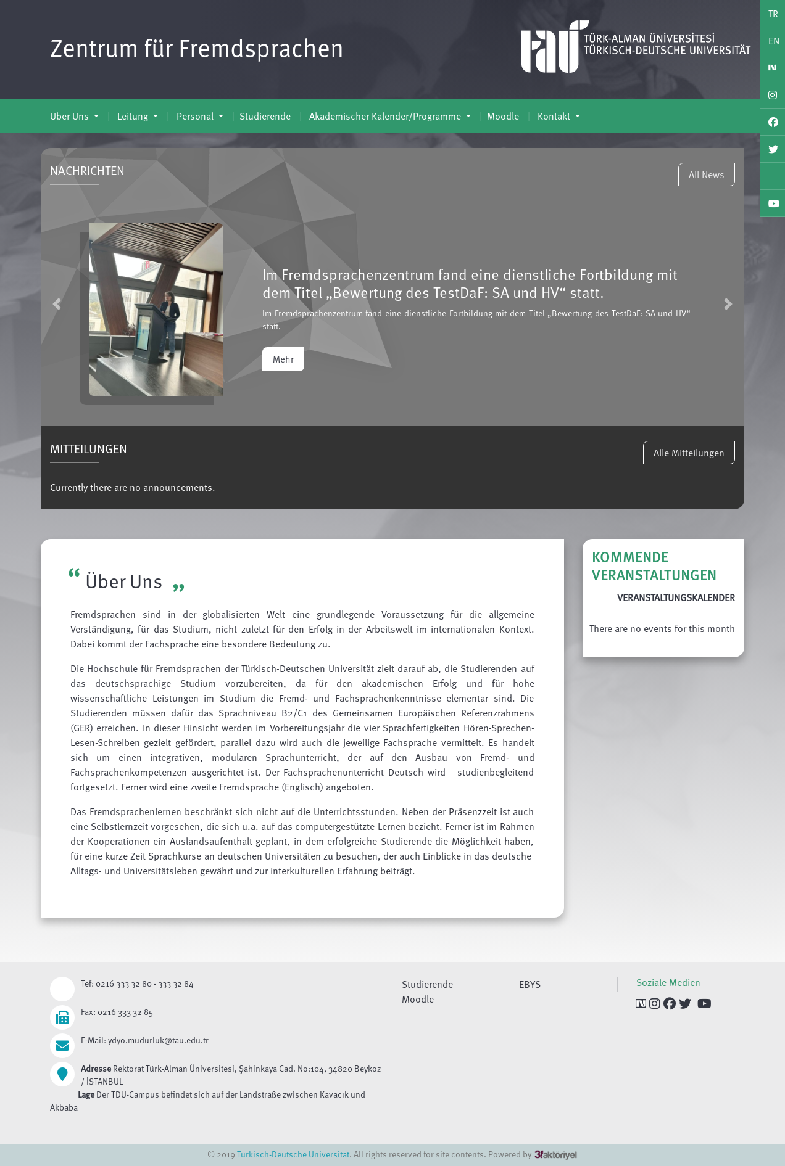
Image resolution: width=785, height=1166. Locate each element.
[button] (57, 303)
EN (773, 40)
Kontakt (554, 116)
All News (707, 174)
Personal (195, 116)
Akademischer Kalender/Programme (385, 116)
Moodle (503, 116)
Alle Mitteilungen (689, 452)
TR (773, 13)
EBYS (530, 984)
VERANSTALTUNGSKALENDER (676, 597)
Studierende (265, 116)
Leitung (133, 116)
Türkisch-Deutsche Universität (293, 1154)
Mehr (283, 359)
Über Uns (70, 116)
